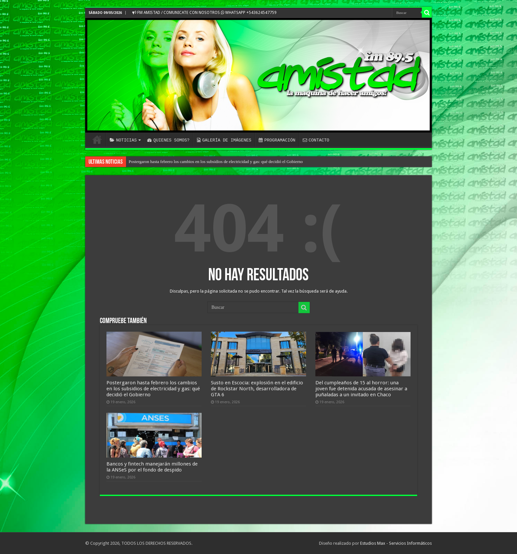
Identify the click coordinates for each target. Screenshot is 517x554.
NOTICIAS (123, 140)
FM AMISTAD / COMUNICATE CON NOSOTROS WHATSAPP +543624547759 (204, 12)
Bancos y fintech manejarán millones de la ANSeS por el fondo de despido (152, 467)
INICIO (97, 139)
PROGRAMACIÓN (277, 140)
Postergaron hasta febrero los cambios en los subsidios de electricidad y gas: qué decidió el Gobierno (216, 161)
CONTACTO (315, 140)
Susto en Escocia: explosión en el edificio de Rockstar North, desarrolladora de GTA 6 (257, 389)
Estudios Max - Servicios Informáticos (396, 543)
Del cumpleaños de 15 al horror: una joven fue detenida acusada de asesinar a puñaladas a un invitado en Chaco (361, 389)
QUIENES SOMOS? (168, 140)
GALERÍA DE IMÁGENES (224, 140)
